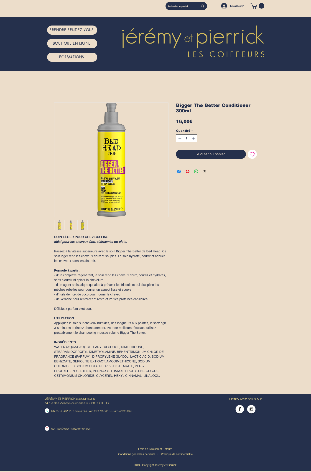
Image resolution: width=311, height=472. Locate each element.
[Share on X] (205, 171)
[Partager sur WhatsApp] (196, 171)
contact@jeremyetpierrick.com (71, 429)
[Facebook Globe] (239, 409)
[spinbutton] (186, 138)
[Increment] (193, 138)
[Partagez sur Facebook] (179, 171)
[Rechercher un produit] (178, 6)
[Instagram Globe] (251, 409)
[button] (257, 6)
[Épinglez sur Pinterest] (187, 171)
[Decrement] (179, 138)
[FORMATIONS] (72, 57)
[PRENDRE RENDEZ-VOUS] (72, 30)
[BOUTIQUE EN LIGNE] (72, 43)
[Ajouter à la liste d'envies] (252, 154)
